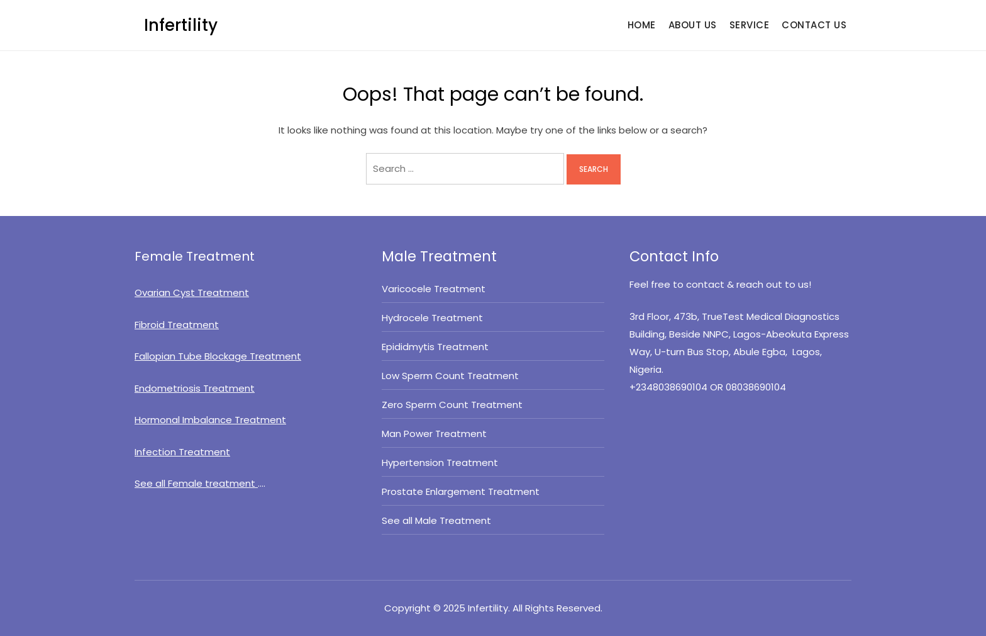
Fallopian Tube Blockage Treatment (218, 356)
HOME (642, 24)
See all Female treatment (196, 483)
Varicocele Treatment (433, 288)
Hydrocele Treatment (432, 317)
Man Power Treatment (434, 433)
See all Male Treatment (438, 520)
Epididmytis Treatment (435, 346)
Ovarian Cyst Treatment (192, 292)
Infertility (181, 25)
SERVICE (749, 24)
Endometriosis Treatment (195, 388)
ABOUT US (692, 24)
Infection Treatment (182, 451)
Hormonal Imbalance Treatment (210, 419)
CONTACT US (814, 24)
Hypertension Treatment (440, 462)
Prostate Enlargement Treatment (461, 491)
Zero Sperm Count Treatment (452, 404)
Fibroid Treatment (177, 324)
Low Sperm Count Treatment (450, 375)
